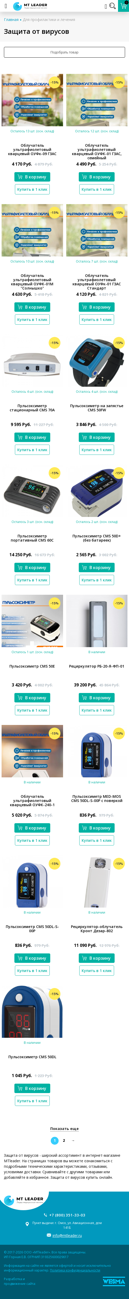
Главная (11, 19)
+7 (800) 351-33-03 (67, 1215)
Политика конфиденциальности (75, 1270)
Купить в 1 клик (32, 189)
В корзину (32, 177)
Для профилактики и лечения (49, 19)
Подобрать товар (64, 52)
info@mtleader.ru (67, 1235)
